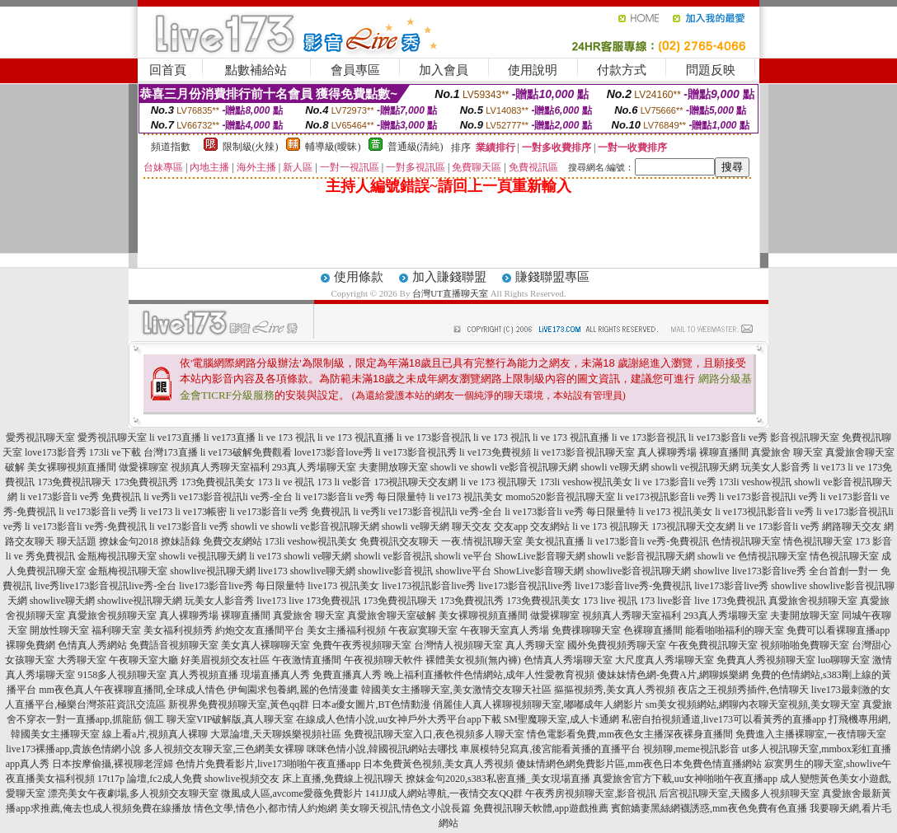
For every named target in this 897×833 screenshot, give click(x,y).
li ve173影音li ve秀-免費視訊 (86, 526)
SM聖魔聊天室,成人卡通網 (561, 719)
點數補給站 (256, 70)
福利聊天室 (116, 630)
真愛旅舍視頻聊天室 (812, 600)
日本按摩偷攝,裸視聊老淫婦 (112, 764)
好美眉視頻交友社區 (225, 660)
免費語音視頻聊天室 (173, 645)
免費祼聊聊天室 (586, 630)
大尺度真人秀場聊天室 (664, 660)
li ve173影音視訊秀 (416, 452)
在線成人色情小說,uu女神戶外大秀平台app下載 (398, 719)
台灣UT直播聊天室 (450, 293)
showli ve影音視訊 (392, 556)
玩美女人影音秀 (775, 467)
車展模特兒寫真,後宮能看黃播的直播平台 (550, 749)
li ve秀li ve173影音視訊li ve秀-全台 (218, 497)
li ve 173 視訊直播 (355, 437)
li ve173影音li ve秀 (728, 437)
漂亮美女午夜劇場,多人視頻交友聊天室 (133, 793)
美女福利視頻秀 (178, 630)
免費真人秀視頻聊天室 (765, 660)
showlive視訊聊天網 (212, 571)
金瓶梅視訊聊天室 (117, 556)
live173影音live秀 (731, 586)
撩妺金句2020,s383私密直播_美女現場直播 (498, 778)
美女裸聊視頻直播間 (71, 467)
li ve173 (829, 467)
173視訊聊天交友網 (415, 482)
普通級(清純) (415, 146)
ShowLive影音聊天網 (540, 556)
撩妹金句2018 (128, 541)
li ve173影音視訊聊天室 (584, 452)
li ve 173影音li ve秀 (675, 482)
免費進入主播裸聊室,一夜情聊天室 (810, 734)
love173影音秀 (56, 452)
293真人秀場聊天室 (314, 467)
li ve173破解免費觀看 (246, 452)
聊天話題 (76, 541)
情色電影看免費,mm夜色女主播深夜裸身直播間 (630, 734)
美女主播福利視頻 (346, 630)
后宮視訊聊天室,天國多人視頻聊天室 (739, 793)
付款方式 (621, 70)
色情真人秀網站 (92, 645)
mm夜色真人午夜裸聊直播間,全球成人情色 (132, 689)
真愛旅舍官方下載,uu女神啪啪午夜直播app (685, 778)
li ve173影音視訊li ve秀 (768, 497)
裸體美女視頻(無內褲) (473, 660)
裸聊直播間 (724, 452)
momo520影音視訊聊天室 (560, 497)
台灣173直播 (170, 452)
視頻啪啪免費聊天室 (804, 645)
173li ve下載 (115, 452)
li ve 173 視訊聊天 (498, 482)
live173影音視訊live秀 (525, 586)
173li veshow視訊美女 (585, 482)
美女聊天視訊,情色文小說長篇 (405, 808)
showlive (711, 571)
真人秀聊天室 (535, 645)
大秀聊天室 (81, 660)
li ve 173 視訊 (286, 437)
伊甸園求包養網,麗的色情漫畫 (293, 689)
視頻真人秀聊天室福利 (220, 467)
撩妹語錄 (180, 541)
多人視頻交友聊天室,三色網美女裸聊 (223, 749)
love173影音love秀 (333, 452)
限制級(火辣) (251, 146)
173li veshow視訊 (755, 482)
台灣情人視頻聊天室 (458, 645)
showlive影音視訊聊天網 (638, 571)
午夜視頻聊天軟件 (383, 660)
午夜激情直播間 (306, 660)
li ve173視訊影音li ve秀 (667, 497)
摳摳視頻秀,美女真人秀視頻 (614, 689)
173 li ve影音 (344, 482)
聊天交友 (471, 526)
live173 (273, 571)
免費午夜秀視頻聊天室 (361, 645)
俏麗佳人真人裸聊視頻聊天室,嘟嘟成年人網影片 (538, 704)
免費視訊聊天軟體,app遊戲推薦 (540, 808)
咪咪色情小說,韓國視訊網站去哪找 (382, 749)
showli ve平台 (463, 556)
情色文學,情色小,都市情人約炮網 (265, 808)
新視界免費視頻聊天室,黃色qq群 (238, 704)
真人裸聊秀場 (667, 452)
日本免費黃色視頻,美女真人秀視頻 (438, 764)
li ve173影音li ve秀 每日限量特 (360, 497)
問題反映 (710, 70)
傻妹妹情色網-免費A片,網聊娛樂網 (673, 675)
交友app (511, 526)
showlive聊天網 (322, 571)
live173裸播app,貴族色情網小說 (73, 749)
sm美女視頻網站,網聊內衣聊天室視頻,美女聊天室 (753, 704)
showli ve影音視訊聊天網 (524, 467)
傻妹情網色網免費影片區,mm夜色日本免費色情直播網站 (639, 764)
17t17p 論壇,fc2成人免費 (149, 778)
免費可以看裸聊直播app (838, 630)
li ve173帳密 (201, 511)
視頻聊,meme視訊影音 (691, 749)
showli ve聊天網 (615, 467)
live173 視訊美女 (343, 586)
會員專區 (355, 70)
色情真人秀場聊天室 (568, 660)
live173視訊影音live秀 (429, 586)
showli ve (449, 467)
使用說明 (532, 70)
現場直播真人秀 (275, 675)
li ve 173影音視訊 (434, 437)
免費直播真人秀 (347, 675)
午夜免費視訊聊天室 (713, 645)
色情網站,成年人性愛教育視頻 (528, 675)
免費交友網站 (232, 541)
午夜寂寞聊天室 (423, 630)
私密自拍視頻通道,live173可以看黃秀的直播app (724, 719)
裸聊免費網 (30, 645)
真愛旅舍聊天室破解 (391, 615)
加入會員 (443, 70)
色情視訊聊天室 (746, 541)
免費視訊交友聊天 (399, 541)
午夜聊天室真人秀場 (504, 630)
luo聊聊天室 (844, 660)
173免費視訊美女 (218, 482)
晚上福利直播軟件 (423, 675)
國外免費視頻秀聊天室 (616, 645)
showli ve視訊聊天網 (695, 467)
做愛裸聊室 (143, 467)
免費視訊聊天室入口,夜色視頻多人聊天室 (434, 734)
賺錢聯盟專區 (552, 276)
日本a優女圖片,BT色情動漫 (371, 704)
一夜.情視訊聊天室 (482, 541)
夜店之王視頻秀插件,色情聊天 (743, 689)
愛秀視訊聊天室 (40, 437)
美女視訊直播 (555, 541)
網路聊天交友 (851, 526)
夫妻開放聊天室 (393, 467)
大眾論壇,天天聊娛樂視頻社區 (275, 734)
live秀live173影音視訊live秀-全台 (105, 586)
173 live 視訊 (610, 600)
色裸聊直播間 (653, 630)
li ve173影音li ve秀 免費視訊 (80, 497)
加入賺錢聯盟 (449, 276)
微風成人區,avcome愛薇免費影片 (292, 793)
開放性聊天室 (59, 630)
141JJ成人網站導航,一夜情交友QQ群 (444, 793)
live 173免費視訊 (324, 600)
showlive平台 (463, 571)
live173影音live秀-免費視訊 (633, 586)
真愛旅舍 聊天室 (787, 452)
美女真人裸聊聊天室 (265, 645)
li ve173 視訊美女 (466, 497)
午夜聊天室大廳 (143, 660)
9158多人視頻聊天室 (122, 675)
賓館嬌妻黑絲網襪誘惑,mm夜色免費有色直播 (709, 808)
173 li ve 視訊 (285, 482)
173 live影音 (666, 600)
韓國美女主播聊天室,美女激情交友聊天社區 (456, 689)
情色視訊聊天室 (817, 541)
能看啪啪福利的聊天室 (734, 630)
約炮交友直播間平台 (259, 630)
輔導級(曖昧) (333, 146)
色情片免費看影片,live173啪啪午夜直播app (268, 764)
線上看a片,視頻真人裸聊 (155, 734)
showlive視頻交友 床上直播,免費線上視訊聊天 (303, 778)
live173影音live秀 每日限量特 (242, 586)
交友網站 (550, 526)
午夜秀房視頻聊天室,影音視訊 (590, 793)
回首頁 (167, 70)
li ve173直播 (175, 437)
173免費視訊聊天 (74, 482)
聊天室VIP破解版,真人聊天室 (230, 719)
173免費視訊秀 (146, 482)
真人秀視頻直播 (203, 675)
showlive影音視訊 (395, 571)
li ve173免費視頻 (495, 452)
